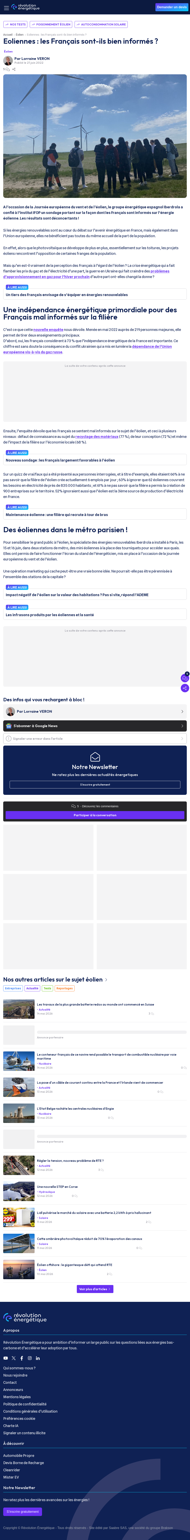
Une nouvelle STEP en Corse (57, 1187)
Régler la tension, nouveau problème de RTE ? (70, 1161)
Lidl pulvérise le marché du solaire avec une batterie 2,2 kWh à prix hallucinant (94, 1213)
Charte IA (10, 1426)
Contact (10, 1382)
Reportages (64, 988)
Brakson (167, 1528)
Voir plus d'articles (95, 1289)
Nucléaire (45, 1063)
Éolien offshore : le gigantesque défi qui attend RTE (74, 1265)
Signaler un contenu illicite (24, 1433)
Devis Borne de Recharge (23, 1463)
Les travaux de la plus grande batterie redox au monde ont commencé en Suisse (95, 1004)
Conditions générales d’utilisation (30, 1411)
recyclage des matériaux (96, 436)
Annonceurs (13, 1390)
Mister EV (11, 1477)
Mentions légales (17, 1397)
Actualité (32, 988)
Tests (47, 988)
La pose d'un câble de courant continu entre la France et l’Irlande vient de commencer (100, 1082)
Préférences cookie (19, 1418)
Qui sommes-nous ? (19, 1368)
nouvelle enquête (48, 330)
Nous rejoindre (15, 1375)
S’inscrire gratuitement (23, 1511)
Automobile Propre (18, 1455)
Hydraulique (47, 1192)
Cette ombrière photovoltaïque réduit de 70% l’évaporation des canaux (89, 1239)
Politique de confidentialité (24, 1404)
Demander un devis (172, 7)
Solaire (43, 1218)
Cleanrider (11, 1470)
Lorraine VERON (36, 58)
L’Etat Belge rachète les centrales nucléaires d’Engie (75, 1109)
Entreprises (13, 988)
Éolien (20, 34)
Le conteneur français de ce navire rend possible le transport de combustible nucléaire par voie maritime (106, 1056)
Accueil (7, 34)
